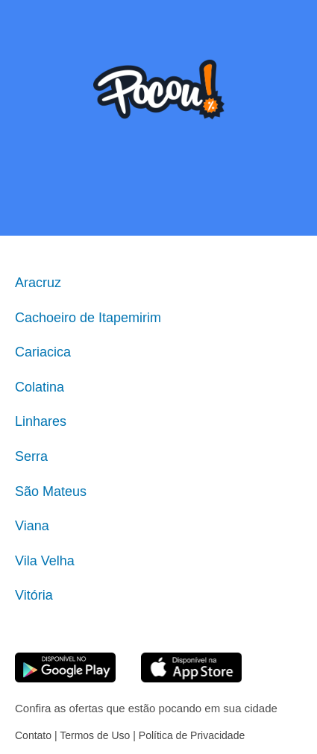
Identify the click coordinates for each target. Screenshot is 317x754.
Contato (33, 735)
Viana (32, 525)
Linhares (40, 421)
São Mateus (51, 491)
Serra (31, 456)
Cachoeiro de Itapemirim (88, 317)
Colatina (39, 387)
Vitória (34, 595)
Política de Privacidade (192, 735)
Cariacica (43, 352)
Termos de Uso (95, 735)
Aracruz (38, 282)
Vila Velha (45, 560)
